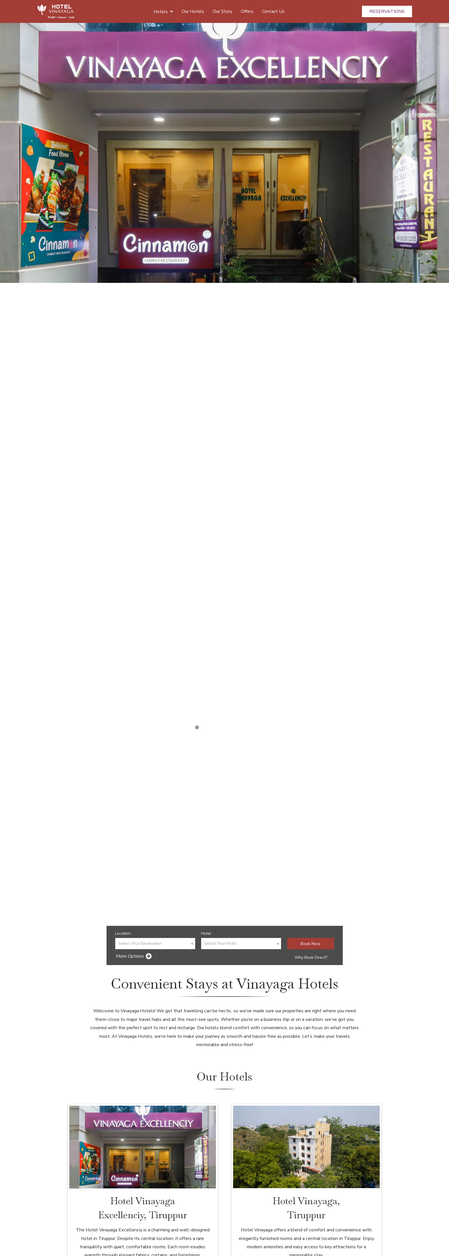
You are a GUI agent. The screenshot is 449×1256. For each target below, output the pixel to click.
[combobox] (155, 943)
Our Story (222, 11)
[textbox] (155, 944)
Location (123, 933)
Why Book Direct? (311, 957)
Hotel (206, 933)
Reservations (387, 11)
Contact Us (273, 11)
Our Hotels (193, 11)
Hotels (163, 11)
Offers (247, 11)
